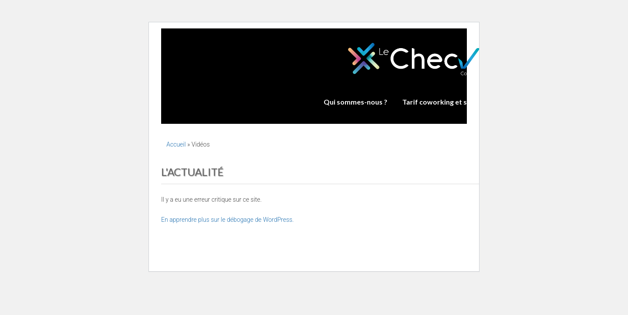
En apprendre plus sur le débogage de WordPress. (227, 219)
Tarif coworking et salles (442, 102)
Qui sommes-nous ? (355, 102)
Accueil (176, 144)
